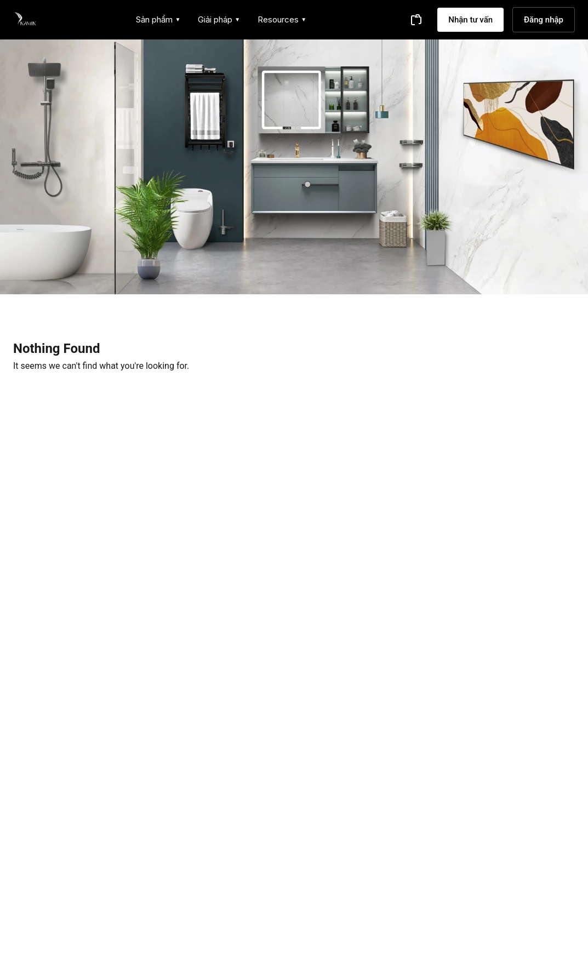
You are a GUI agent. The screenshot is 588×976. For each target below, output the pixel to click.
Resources (282, 19)
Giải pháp (219, 19)
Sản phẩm (158, 19)
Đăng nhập (543, 20)
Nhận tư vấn (470, 20)
